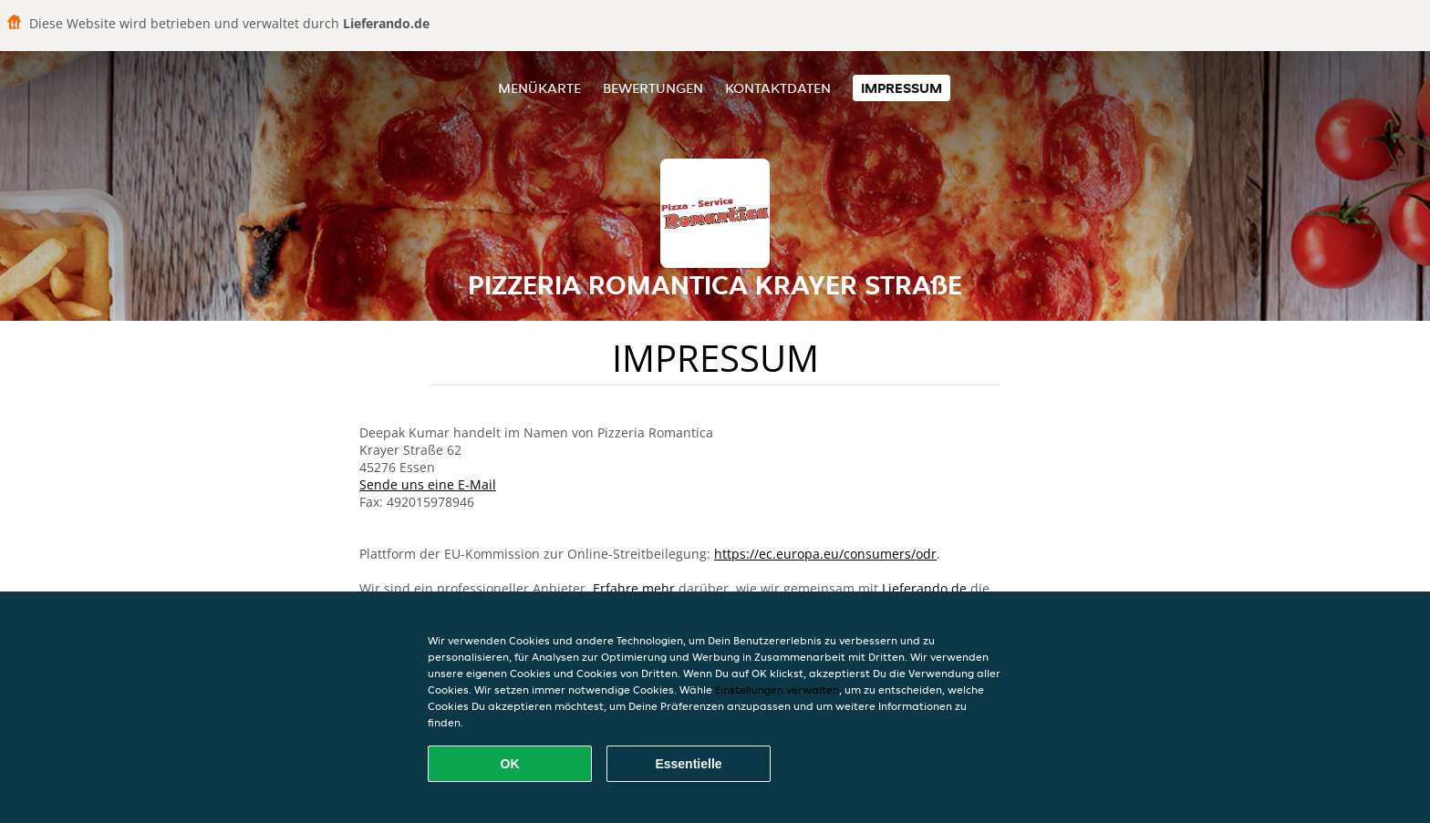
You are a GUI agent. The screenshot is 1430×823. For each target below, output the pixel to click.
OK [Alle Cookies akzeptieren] (510, 763)
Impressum (901, 88)
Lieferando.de (924, 588)
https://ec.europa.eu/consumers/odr (825, 553)
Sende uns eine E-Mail (427, 484)
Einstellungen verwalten (777, 689)
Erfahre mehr (634, 588)
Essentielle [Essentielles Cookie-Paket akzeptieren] (688, 763)
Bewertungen (653, 88)
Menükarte (539, 88)
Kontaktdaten (778, 88)
